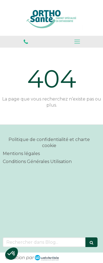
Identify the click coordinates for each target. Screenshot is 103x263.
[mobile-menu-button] (77, 41)
